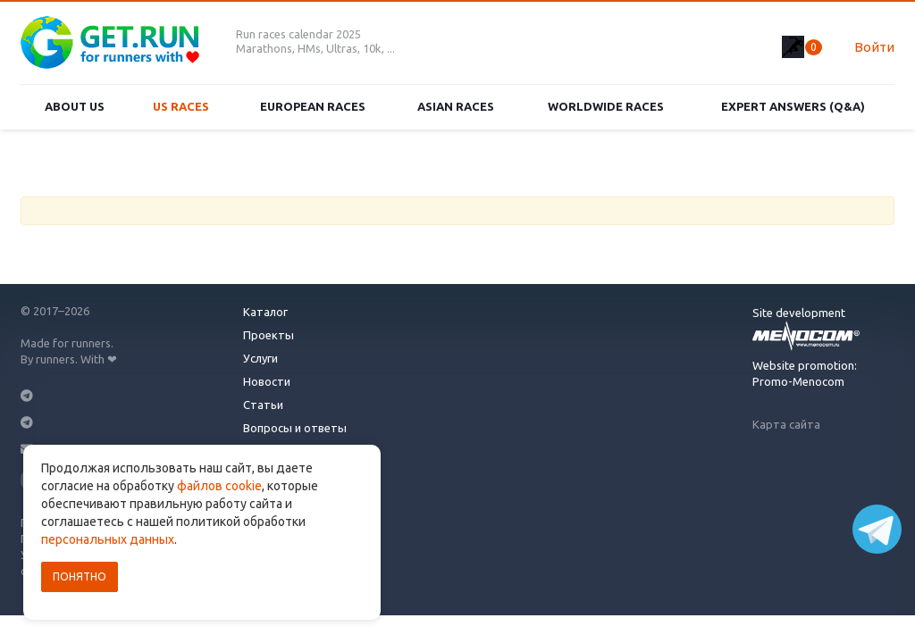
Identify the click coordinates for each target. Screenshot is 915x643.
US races (181, 106)
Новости (266, 381)
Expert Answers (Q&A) (793, 106)
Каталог (265, 311)
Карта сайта (786, 424)
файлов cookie (219, 486)
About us (75, 106)
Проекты (268, 335)
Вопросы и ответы (295, 428)
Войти (874, 46)
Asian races (455, 106)
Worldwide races (606, 106)
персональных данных (107, 539)
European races (312, 106)
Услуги (260, 358)
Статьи (263, 404)
